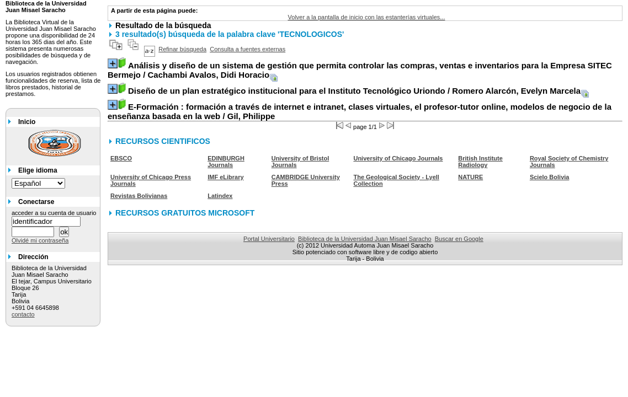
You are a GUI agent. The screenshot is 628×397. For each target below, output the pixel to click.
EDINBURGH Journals (225, 161)
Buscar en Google (459, 238)
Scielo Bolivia (550, 177)
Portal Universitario (269, 238)
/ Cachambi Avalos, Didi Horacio (360, 70)
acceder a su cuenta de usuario (54, 213)
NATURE (470, 177)
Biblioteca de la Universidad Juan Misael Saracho (365, 238)
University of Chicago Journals (398, 158)
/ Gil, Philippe (359, 111)
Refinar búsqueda (182, 49)
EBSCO (121, 158)
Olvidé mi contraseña (40, 240)
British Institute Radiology (480, 161)
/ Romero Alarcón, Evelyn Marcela (354, 90)
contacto (23, 314)
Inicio (26, 122)
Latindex (219, 195)
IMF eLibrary (225, 177)
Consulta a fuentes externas (247, 49)
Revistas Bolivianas (138, 195)
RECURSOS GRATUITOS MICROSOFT (184, 212)
